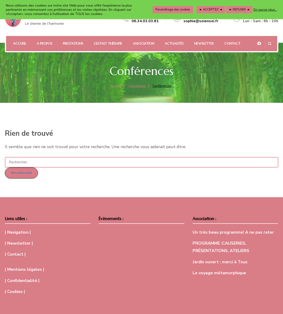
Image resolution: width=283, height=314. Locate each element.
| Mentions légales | (24, 269)
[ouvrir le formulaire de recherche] (269, 43)
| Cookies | (15, 291)
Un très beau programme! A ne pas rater (233, 232)
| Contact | (15, 254)
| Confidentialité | (22, 280)
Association (143, 43)
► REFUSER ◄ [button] (239, 9)
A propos (44, 43)
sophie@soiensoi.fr (200, 21)
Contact (232, 43)
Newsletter (204, 43)
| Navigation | (18, 232)
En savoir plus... (265, 9)
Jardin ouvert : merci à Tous (220, 262)
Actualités (174, 43)
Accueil (19, 43)
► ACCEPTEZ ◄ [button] (210, 9)
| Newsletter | (19, 243)
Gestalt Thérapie (108, 43)
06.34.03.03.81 (145, 21)
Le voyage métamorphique (219, 273)
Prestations (73, 43)
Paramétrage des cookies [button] (172, 9)
